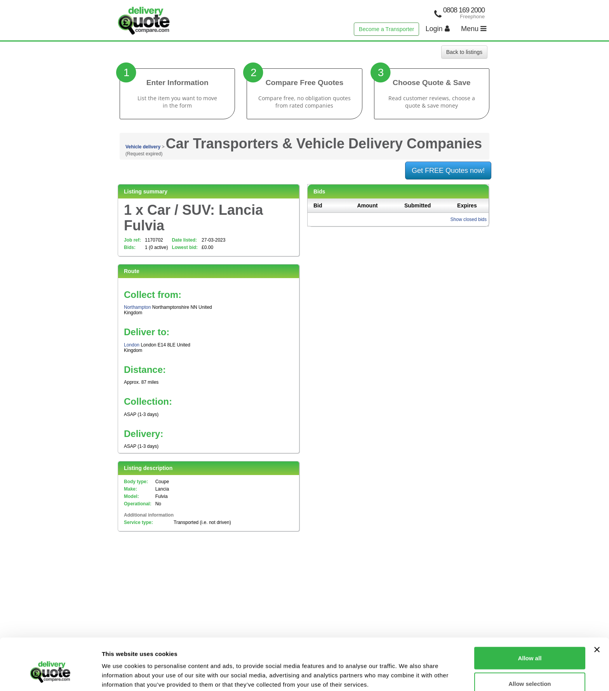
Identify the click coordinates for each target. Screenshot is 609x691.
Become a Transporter (386, 29)
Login (438, 29)
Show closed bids (469, 219)
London (131, 345)
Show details (408, 671)
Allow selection (529, 645)
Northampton (137, 307)
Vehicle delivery (142, 147)
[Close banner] (597, 611)
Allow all (529, 619)
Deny (530, 670)
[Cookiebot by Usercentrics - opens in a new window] (50, 676)
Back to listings (464, 52)
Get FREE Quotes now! (448, 170)
